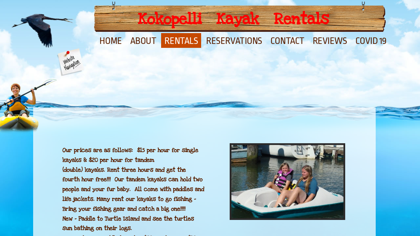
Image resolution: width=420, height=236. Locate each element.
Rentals (181, 41)
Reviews (330, 41)
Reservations (234, 41)
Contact (287, 41)
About (143, 41)
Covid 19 (371, 41)
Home (110, 41)
